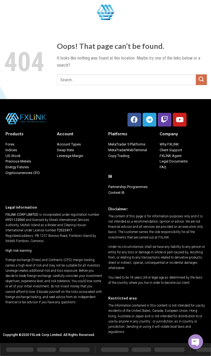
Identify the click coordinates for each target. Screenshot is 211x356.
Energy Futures (17, 167)
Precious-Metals (18, 161)
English (197, 12)
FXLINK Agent (171, 156)
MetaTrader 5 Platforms (126, 144)
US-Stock (13, 156)
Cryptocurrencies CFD (22, 173)
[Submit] (201, 79)
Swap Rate (65, 150)
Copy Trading (118, 156)
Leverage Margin (70, 156)
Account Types (69, 144)
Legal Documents (174, 161)
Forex (9, 144)
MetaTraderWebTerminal (127, 150)
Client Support (171, 150)
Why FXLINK (169, 144)
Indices (11, 150)
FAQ (163, 167)
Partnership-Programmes (128, 187)
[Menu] (7, 12)
